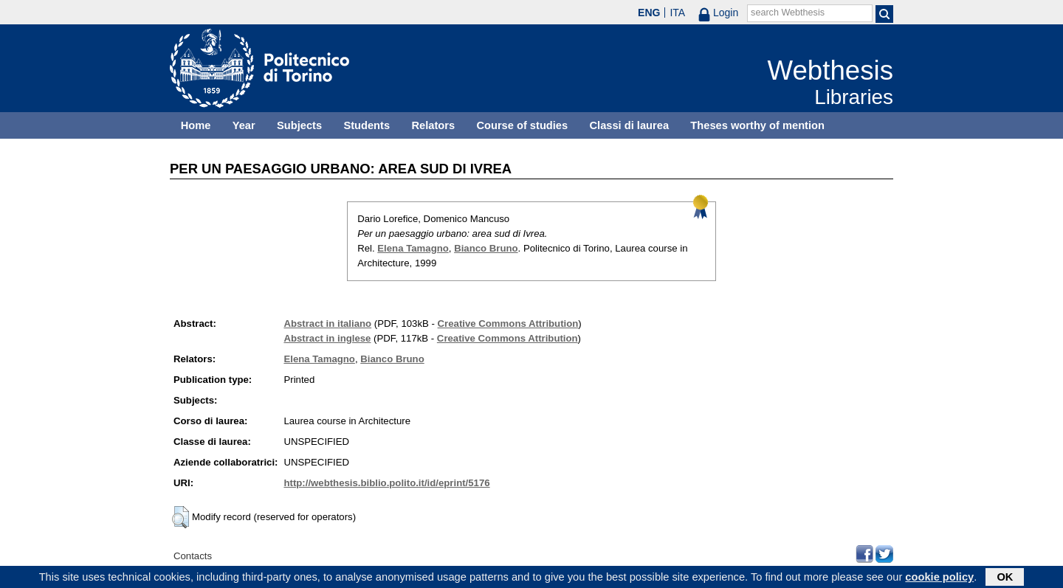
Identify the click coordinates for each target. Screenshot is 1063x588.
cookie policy (939, 578)
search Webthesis (788, 12)
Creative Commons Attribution (508, 323)
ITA (677, 12)
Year (244, 125)
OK (1005, 578)
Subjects (299, 125)
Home (196, 125)
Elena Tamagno (412, 248)
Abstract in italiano (327, 323)
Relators (433, 125)
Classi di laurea (630, 125)
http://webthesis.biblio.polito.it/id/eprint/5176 (386, 482)
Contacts (192, 555)
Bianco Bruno (485, 248)
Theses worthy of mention (757, 125)
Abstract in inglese (327, 338)
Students (366, 125)
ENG (649, 12)
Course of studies (522, 125)
